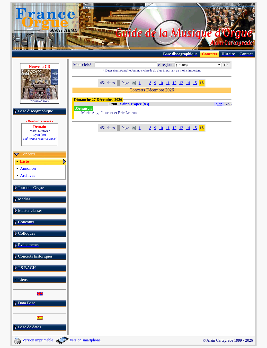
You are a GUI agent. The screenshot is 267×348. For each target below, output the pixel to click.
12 (174, 83)
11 (167, 83)
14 (188, 83)
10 (161, 83)
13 (181, 83)
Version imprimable (33, 340)
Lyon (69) (39, 136)
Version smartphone (78, 340)
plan (219, 104)
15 (195, 83)
